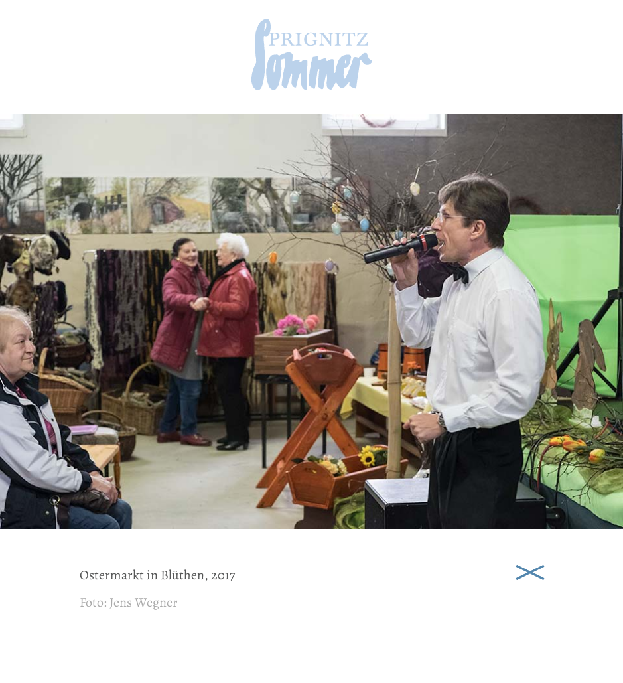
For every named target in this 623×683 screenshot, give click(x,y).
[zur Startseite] (311, 86)
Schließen (530, 571)
